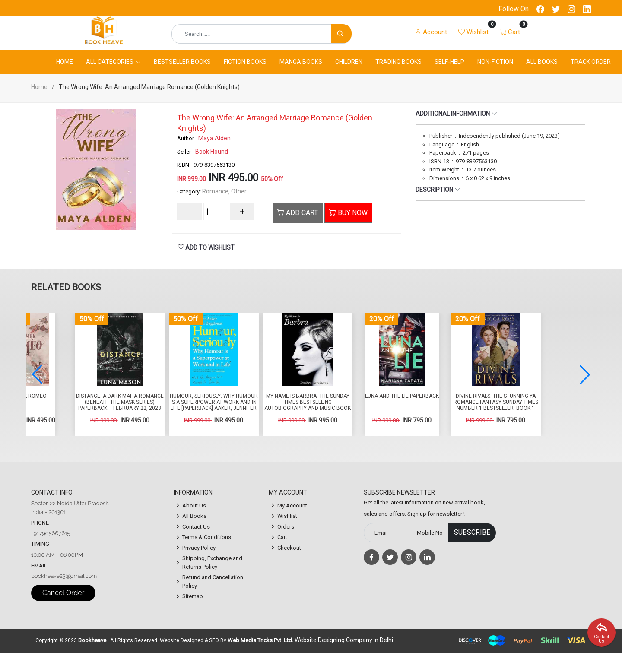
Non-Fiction (495, 61)
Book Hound (211, 151)
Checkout (289, 548)
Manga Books (300, 61)
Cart (282, 537)
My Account (292, 505)
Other (239, 191)
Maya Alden (214, 138)
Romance (215, 191)
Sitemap (192, 596)
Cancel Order (63, 593)
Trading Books (398, 61)
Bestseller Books (182, 61)
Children (348, 61)
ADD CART (297, 213)
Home (64, 61)
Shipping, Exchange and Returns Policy (212, 562)
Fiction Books (245, 61)
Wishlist (287, 516)
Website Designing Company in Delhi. (344, 640)
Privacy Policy (199, 548)
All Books (542, 61)
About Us (194, 505)
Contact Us (196, 526)
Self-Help (449, 61)
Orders (285, 526)
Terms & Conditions (206, 537)
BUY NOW (348, 213)
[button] (584, 374)
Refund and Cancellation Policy (212, 581)
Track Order (591, 61)
